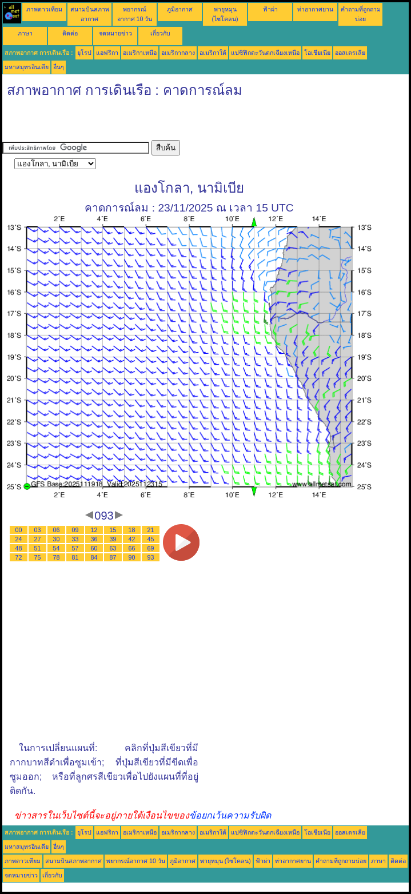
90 (132, 557)
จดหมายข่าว (115, 33)
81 (75, 557)
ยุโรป (84, 52)
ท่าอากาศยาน (315, 9)
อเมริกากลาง (178, 52)
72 (18, 557)
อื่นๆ (58, 66)
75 (37, 557)
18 (132, 529)
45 (150, 539)
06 (56, 529)
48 (18, 548)
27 (37, 539)
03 (37, 529)
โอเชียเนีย (317, 52)
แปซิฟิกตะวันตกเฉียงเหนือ (265, 52)
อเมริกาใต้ (212, 52)
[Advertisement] (136, 123)
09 (75, 529)
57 (75, 548)
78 (56, 557)
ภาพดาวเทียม (44, 9)
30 (56, 539)
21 (150, 529)
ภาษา (25, 33)
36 (94, 539)
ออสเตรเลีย (350, 52)
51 (37, 548)
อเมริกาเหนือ (140, 52)
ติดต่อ (70, 33)
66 (132, 548)
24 (18, 539)
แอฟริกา (107, 52)
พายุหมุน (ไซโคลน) (225, 860)
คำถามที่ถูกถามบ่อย (341, 860)
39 (113, 539)
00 (18, 529)
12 (94, 529)
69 (150, 548)
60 (94, 548)
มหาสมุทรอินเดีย (27, 66)
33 (75, 539)
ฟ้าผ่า (270, 9)
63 (113, 548)
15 (113, 529)
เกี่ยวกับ (160, 33)
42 (132, 539)
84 (94, 557)
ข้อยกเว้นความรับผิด (230, 815)
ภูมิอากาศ (180, 9)
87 (113, 557)
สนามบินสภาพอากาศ (73, 860)
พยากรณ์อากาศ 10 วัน (135, 860)
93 (150, 557)
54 (56, 548)
